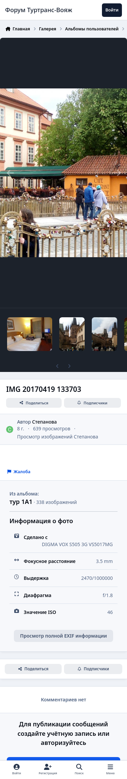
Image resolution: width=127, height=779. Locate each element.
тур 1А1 (21, 502)
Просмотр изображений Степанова (57, 436)
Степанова (44, 422)
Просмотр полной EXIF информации (63, 636)
